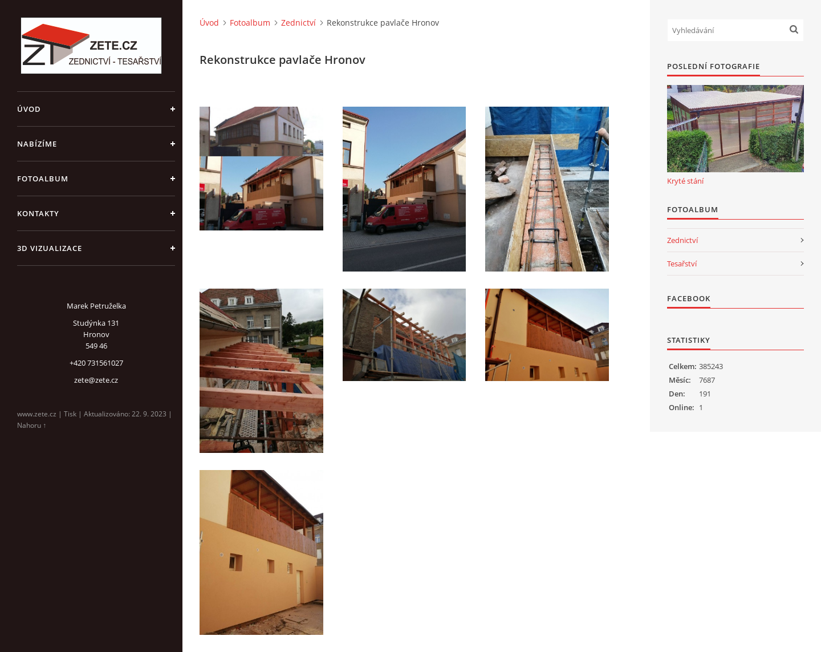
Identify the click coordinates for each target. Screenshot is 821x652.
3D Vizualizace (49, 248)
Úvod (29, 109)
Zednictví (298, 22)
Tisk (70, 414)
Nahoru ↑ (31, 425)
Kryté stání (685, 181)
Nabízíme (37, 144)
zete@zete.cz (96, 380)
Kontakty (38, 213)
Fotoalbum (42, 178)
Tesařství (682, 263)
